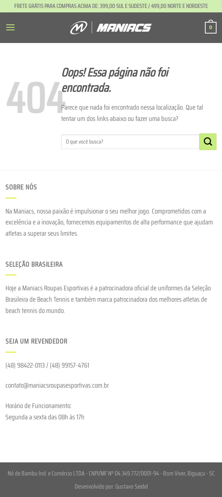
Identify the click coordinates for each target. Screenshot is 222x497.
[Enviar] (208, 141)
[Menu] (10, 27)
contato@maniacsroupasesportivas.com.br (57, 385)
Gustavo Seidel (131, 486)
